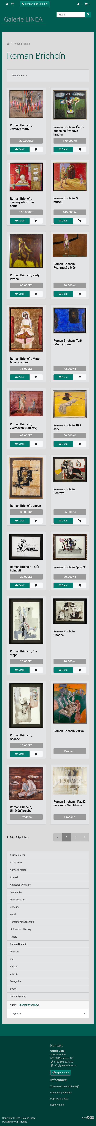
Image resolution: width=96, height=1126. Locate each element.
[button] (79, 4)
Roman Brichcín (21, 43)
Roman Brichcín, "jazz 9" (70, 567)
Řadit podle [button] (18, 75)
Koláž (13, 914)
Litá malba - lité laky (20, 929)
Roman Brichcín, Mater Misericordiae (25, 360)
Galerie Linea (29, 1118)
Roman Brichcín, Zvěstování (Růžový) (23, 426)
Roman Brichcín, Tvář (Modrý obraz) (68, 342)
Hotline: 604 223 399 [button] (35, 4)
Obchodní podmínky (61, 1092)
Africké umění (17, 855)
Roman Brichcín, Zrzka (69, 731)
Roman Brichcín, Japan (25, 506)
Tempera (14, 951)
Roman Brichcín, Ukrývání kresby (21, 809)
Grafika (13, 973)
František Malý (17, 899)
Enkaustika (16, 892)
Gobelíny (14, 907)
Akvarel (14, 877)
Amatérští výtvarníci (20, 884)
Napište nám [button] (60, 1072)
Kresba (13, 966)
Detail (20, 149)
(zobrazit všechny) (28, 1005)
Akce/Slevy (16, 862)
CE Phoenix (21, 1121)
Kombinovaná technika (22, 921)
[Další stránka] (84, 837)
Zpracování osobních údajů (64, 1086)
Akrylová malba (18, 869)
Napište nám (57, 1104)
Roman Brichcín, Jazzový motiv (21, 127)
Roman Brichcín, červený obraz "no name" (22, 202)
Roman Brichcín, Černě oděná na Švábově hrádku (69, 130)
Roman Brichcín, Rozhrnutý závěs (65, 265)
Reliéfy (13, 936)
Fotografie (15, 981)
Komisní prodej (18, 996)
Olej (12, 959)
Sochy (13, 988)
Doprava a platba (59, 1098)
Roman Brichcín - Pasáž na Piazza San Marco (70, 803)
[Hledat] (71, 14)
